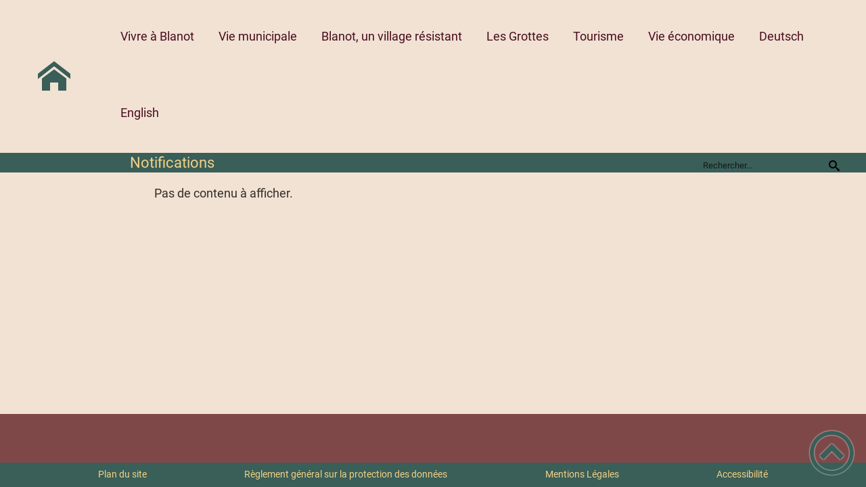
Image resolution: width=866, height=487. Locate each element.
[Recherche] (834, 165)
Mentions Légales (582, 474)
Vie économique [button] (691, 36)
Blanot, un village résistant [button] (391, 36)
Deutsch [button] (781, 36)
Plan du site (122, 474)
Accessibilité (742, 474)
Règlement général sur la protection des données (345, 474)
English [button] (139, 113)
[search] (763, 165)
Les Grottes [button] (517, 36)
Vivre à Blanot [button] (157, 36)
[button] (832, 453)
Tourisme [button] (598, 36)
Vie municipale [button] (258, 36)
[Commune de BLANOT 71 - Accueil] (54, 76)
